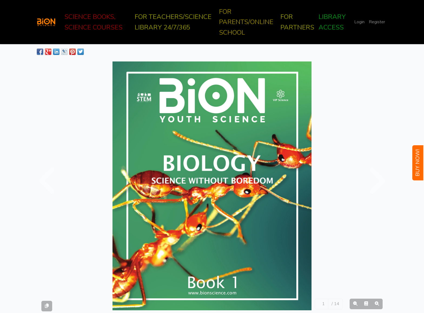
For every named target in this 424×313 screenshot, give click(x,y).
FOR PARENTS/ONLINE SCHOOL (246, 22)
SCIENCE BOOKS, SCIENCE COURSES (93, 21)
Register (377, 22)
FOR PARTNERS (297, 21)
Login (359, 22)
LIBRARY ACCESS (332, 21)
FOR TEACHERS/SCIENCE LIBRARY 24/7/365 (173, 21)
